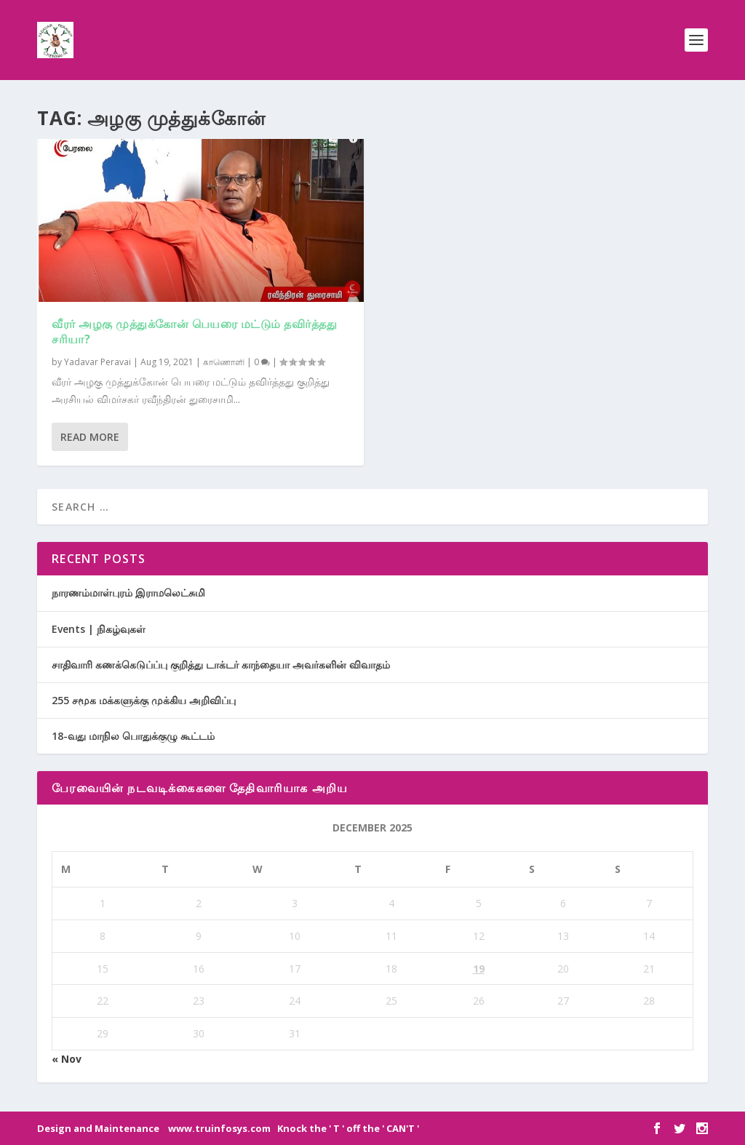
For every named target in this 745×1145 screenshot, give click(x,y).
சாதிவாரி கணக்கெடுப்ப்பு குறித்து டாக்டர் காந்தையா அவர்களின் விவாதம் (221, 664)
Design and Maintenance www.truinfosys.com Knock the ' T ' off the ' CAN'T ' (228, 1128)
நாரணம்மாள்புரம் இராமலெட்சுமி (128, 592)
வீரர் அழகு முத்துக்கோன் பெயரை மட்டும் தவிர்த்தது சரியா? (194, 331)
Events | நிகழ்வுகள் (99, 629)
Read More (89, 437)
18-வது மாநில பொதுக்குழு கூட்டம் (133, 736)
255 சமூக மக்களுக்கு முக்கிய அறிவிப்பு (144, 700)
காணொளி (223, 362)
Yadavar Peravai (97, 362)
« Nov (66, 1059)
